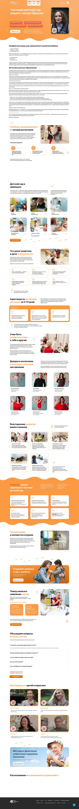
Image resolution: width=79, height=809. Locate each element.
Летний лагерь (50, 800)
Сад (45, 800)
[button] (60, 20)
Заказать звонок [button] (63, 3)
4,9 (30, 3)
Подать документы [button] (18, 579)
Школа (42, 800)
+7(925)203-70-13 (63, 2)
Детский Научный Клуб (65, 800)
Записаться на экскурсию (14, 112)
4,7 (34, 3)
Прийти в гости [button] (15, 31)
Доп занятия (56, 800)
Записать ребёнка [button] (15, 240)
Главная (37, 800)
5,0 (38, 3)
